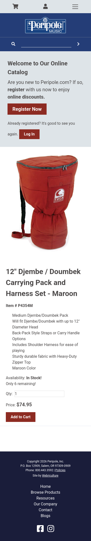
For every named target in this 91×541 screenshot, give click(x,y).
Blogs (45, 515)
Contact (45, 510)
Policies (60, 470)
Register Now (27, 109)
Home (45, 486)
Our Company (45, 504)
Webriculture (50, 475)
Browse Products (45, 492)
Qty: (9, 393)
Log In (29, 134)
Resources (45, 498)
